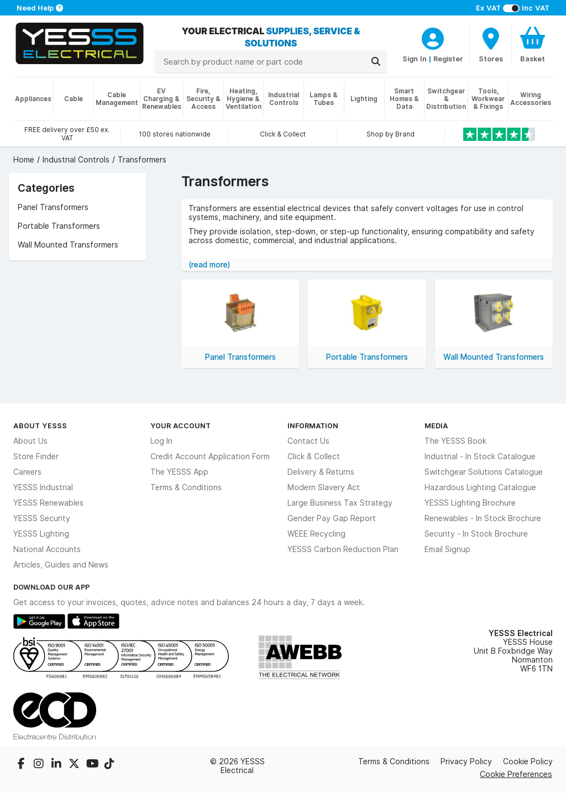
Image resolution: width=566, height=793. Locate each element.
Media (436, 425)
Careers (27, 472)
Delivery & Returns (320, 472)
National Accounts (47, 549)
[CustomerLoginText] (432, 37)
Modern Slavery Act (323, 487)
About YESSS (40, 425)
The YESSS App (179, 472)
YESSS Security (41, 518)
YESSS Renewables (48, 502)
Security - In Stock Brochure (476, 533)
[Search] (376, 61)
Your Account (180, 425)
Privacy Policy (466, 761)
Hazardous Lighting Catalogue (480, 487)
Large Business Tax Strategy (339, 502)
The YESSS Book (455, 441)
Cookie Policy (528, 761)
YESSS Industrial (43, 487)
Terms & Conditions (186, 487)
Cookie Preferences (516, 774)
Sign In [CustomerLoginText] (414, 58)
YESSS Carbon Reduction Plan (343, 549)
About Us (30, 441)
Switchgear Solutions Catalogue (483, 472)
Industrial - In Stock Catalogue (480, 456)
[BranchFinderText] (491, 44)
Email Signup (447, 549)
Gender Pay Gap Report (331, 518)
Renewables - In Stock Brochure (482, 518)
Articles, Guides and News (60, 564)
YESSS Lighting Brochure (470, 502)
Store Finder (36, 456)
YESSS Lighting (41, 533)
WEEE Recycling (316, 533)
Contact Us (308, 441)
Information (312, 425)
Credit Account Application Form (210, 456)
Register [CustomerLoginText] (448, 58)
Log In (161, 441)
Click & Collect (313, 456)
